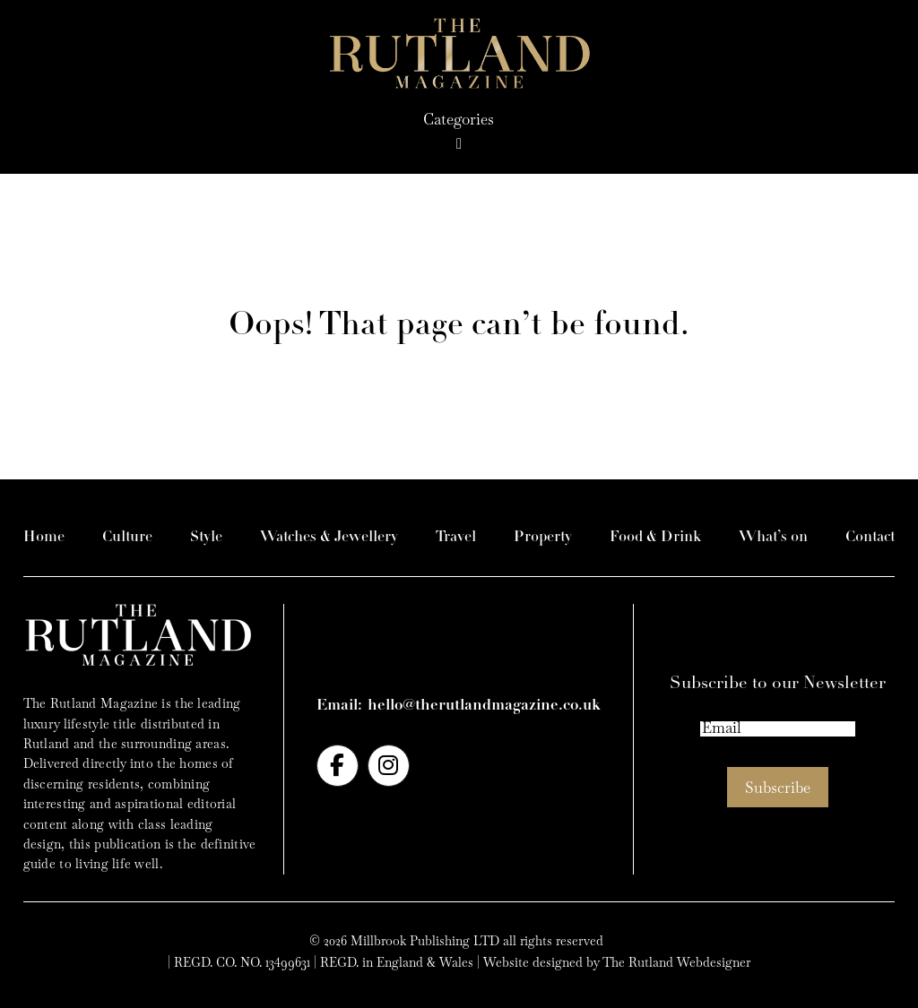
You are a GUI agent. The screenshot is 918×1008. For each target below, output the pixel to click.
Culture (127, 537)
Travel (456, 537)
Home (44, 537)
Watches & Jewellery (329, 537)
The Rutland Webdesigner (676, 962)
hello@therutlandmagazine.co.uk (484, 705)
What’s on (773, 537)
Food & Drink (655, 537)
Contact (870, 537)
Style (206, 537)
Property (543, 537)
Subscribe (777, 787)
